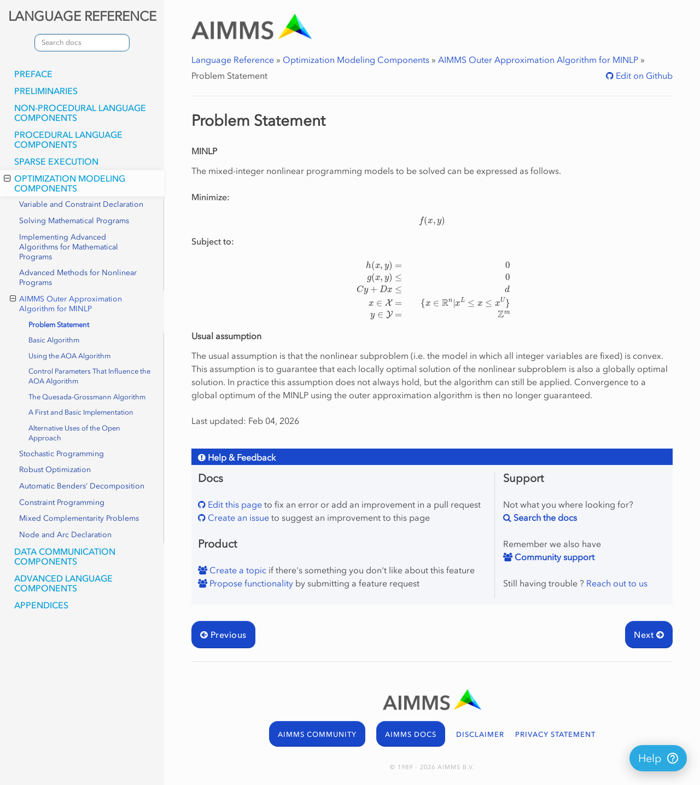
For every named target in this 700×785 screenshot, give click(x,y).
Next (649, 634)
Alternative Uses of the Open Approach (74, 433)
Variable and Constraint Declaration (81, 204)
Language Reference (232, 59)
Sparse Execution (56, 161)
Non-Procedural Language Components (80, 112)
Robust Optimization (55, 469)
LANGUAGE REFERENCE (82, 16)
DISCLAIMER (480, 734)
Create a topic (236, 570)
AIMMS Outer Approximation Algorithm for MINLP (66, 303)
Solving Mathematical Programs (74, 220)
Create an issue (237, 517)
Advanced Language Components (63, 583)
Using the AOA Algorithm (69, 356)
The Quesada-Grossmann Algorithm (86, 397)
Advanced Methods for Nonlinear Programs (78, 277)
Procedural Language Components (68, 139)
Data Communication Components (64, 556)
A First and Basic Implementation (80, 412)
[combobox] (82, 42)
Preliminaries (46, 90)
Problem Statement (58, 325)
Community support (553, 557)
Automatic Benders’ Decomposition (81, 486)
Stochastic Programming (61, 453)
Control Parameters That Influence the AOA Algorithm (89, 376)
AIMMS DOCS (410, 734)
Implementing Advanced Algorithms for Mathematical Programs (68, 246)
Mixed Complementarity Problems (79, 518)
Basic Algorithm (53, 340)
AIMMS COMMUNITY (317, 734)
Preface (33, 73)
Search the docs (544, 517)
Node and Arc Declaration (65, 534)
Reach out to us (617, 583)
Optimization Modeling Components (64, 183)
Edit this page (234, 504)
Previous (223, 634)
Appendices (41, 605)
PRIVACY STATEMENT (555, 734)
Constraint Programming (61, 502)
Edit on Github (643, 75)
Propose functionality (250, 583)
